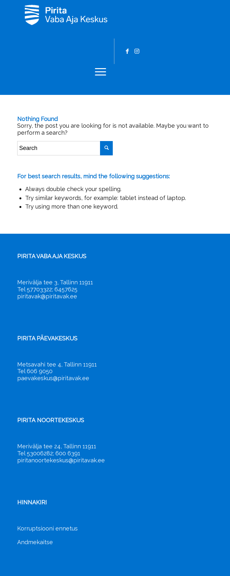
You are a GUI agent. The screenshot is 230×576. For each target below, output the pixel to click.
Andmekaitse (35, 542)
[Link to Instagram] (136, 51)
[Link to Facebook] (127, 51)
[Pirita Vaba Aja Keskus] (95, 14)
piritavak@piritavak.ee (47, 296)
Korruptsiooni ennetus (47, 528)
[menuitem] (97, 71)
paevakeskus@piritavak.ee (53, 378)
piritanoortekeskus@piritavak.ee (61, 460)
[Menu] (97, 71)
